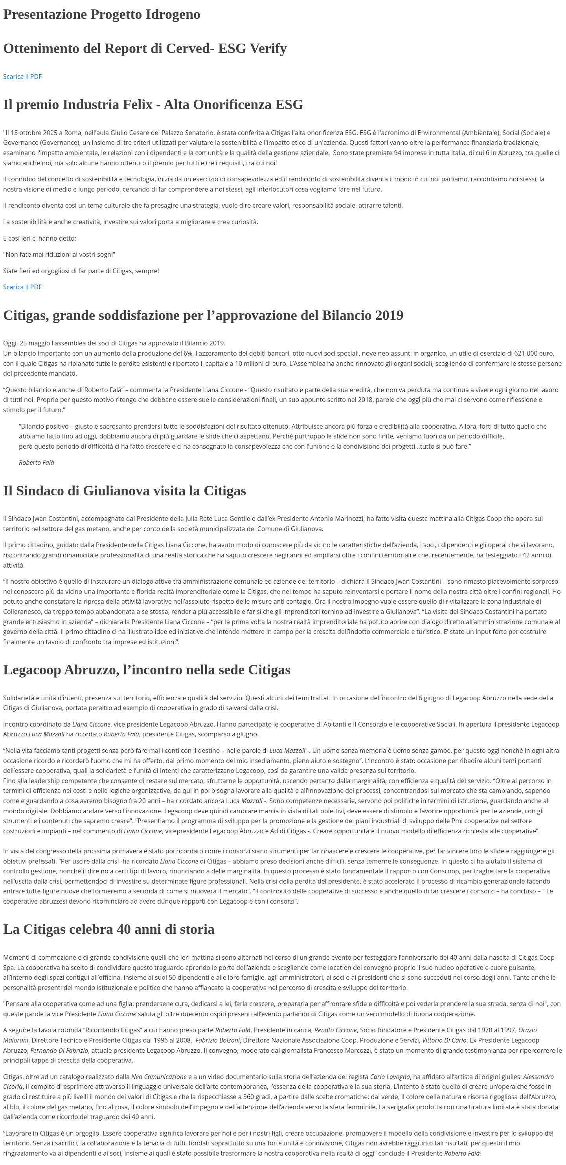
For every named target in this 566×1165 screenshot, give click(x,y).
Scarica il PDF (22, 76)
